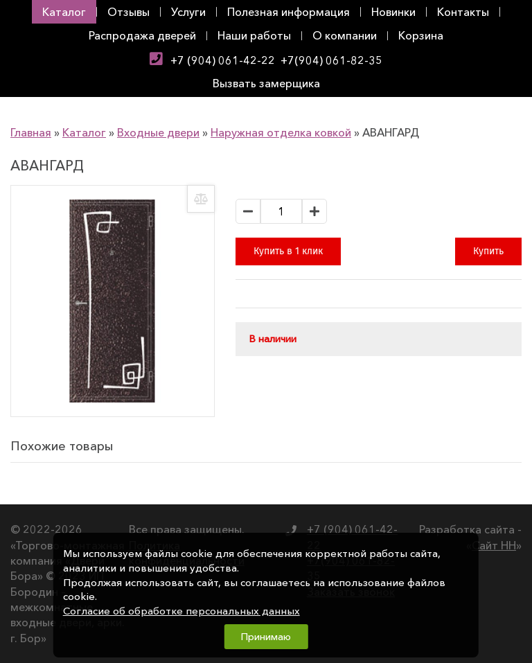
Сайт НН (494, 545)
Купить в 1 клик (288, 251)
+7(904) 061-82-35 (331, 60)
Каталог (64, 12)
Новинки (393, 12)
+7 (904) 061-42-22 (222, 60)
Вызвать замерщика (266, 83)
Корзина (420, 35)
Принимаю (265, 636)
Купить (488, 251)
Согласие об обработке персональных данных (181, 611)
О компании (344, 35)
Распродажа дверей (142, 35)
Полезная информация (288, 12)
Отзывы (128, 12)
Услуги (188, 12)
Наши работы (254, 35)
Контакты (463, 12)
